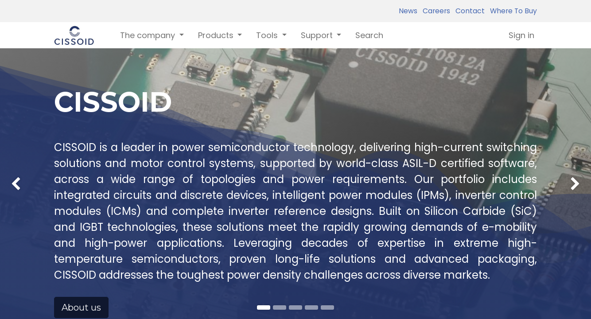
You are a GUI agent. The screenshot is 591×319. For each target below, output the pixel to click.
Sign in (521, 35)
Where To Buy (511, 11)
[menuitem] (369, 35)
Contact (468, 11)
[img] (23, 164)
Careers (434, 11)
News (408, 11)
